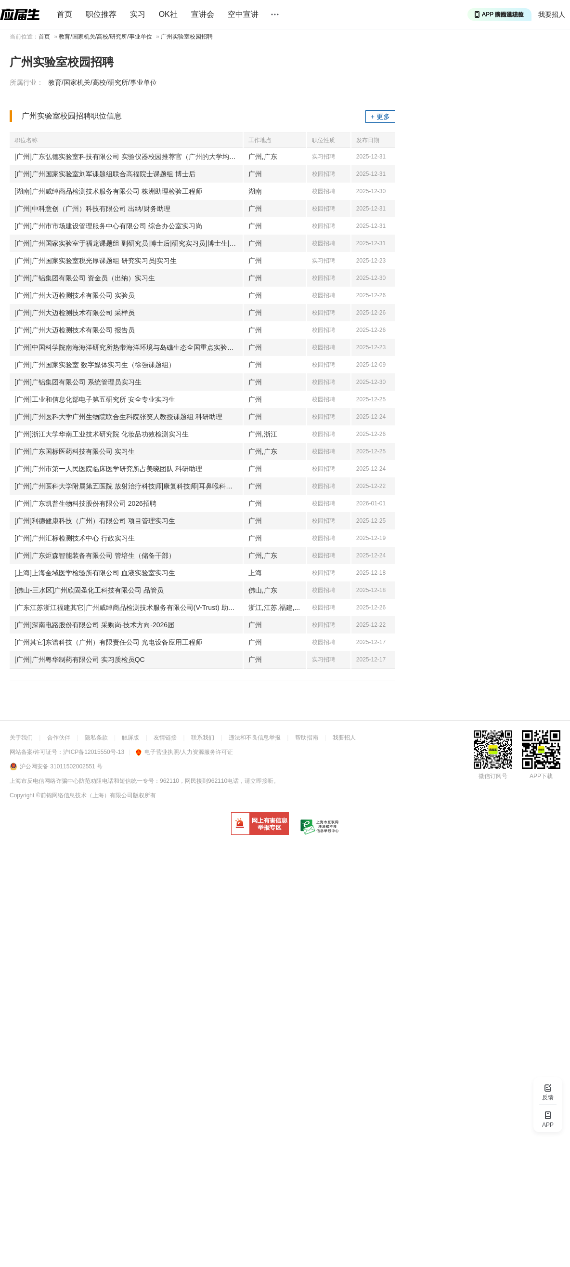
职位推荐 (101, 14)
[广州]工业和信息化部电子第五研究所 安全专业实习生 (94, 399)
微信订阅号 (493, 776)
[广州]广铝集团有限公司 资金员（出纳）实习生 (84, 278)
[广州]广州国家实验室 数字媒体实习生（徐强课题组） (94, 365)
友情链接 (165, 737)
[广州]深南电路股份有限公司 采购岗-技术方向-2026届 (94, 625)
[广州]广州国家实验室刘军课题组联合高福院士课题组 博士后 (104, 174)
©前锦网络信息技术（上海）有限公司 (84, 795)
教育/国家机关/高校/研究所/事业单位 (105, 36)
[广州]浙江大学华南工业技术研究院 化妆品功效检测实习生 (101, 434)
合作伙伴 (58, 737)
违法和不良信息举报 (255, 737)
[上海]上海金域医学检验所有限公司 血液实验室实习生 (94, 573)
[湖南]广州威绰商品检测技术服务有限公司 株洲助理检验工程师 (108, 191)
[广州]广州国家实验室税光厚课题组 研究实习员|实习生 (95, 260)
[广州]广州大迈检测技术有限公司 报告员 (74, 330)
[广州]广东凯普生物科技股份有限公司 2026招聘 (85, 503)
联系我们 (202, 737)
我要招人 (551, 14)
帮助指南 (306, 737)
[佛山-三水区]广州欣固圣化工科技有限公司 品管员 (89, 590)
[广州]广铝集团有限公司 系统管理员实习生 (78, 382)
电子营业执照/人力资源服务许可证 (184, 752)
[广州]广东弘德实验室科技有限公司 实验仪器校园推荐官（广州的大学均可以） (128, 156)
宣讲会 (202, 14)
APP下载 (541, 776)
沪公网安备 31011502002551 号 (61, 766)
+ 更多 (380, 116)
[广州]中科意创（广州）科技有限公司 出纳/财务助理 (92, 208)
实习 (137, 14)
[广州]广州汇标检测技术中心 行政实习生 (74, 538)
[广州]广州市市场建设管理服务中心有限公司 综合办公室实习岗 (108, 226)
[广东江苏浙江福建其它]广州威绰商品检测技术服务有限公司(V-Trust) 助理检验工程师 (128, 607)
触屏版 (130, 737)
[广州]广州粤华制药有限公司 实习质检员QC (79, 659)
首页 (64, 14)
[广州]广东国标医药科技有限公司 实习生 (74, 451)
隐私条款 (96, 737)
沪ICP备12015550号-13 (93, 752)
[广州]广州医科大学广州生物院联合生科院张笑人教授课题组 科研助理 (118, 417)
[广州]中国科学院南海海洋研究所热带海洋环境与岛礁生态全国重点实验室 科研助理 (128, 347)
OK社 (168, 14)
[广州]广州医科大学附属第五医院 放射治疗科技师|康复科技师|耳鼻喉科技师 (126, 486)
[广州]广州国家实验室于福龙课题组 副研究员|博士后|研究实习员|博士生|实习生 (128, 243)
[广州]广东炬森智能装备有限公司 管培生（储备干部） (94, 555)
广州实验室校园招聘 (187, 36)
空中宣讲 (243, 14)
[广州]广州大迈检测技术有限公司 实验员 (74, 295)
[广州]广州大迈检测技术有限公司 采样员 (74, 313)
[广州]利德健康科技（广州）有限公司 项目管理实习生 (94, 521)
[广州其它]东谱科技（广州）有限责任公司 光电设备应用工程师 (108, 642)
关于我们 (21, 737)
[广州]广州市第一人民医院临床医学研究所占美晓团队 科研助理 (108, 469)
